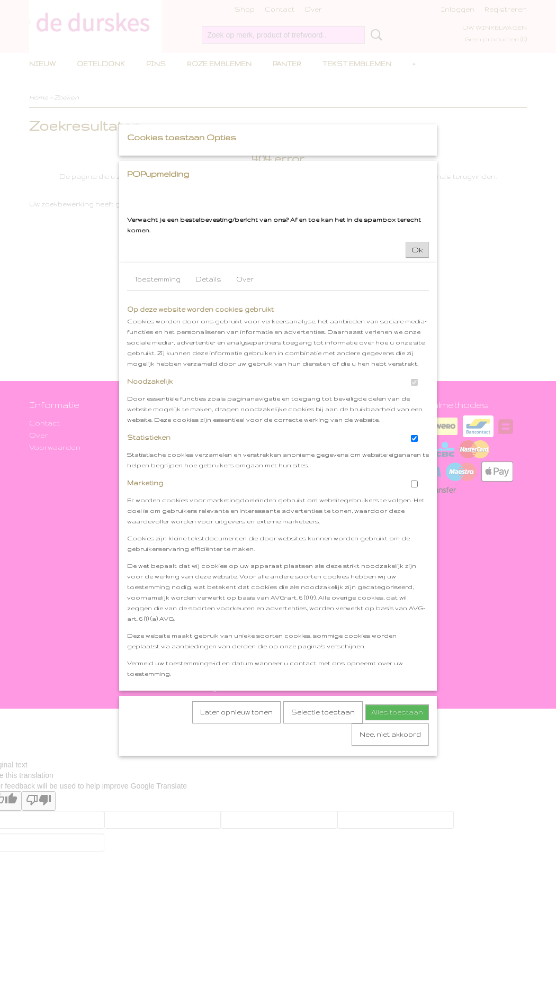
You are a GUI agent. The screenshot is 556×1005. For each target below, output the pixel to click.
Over (245, 378)
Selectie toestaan (323, 811)
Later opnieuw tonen (236, 811)
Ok (417, 349)
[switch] (414, 481)
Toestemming (157, 378)
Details (208, 378)
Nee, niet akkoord (390, 833)
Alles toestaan (397, 811)
